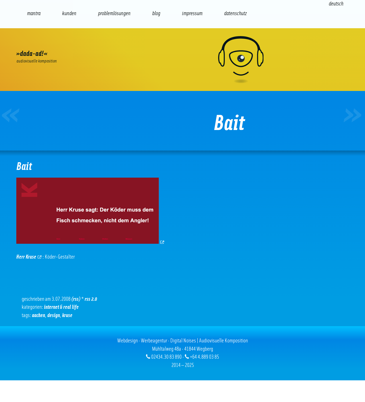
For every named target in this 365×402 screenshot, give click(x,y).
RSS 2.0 (91, 299)
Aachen (38, 315)
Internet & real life (61, 307)
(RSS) (75, 299)
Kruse (67, 315)
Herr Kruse (29, 257)
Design (53, 315)
